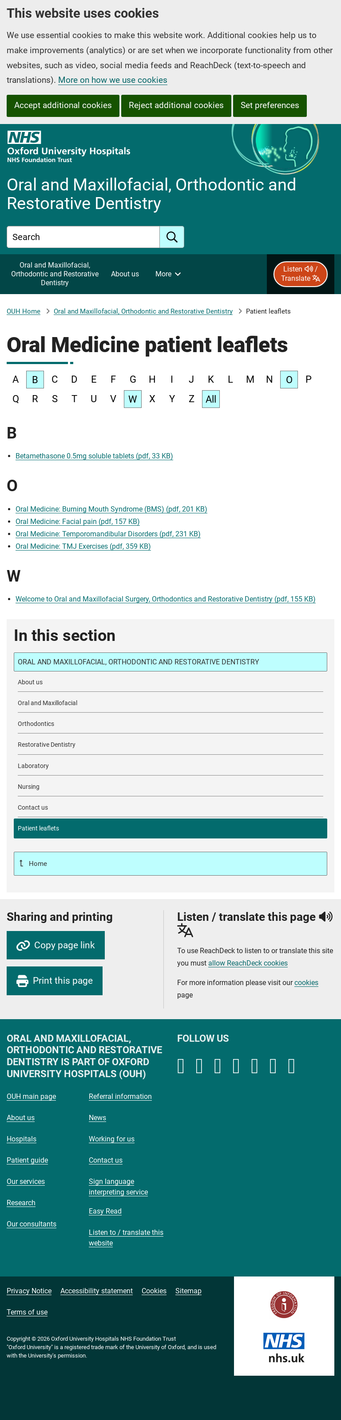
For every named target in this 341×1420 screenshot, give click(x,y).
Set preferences (270, 105)
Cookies (154, 1291)
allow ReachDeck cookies (248, 963)
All (211, 399)
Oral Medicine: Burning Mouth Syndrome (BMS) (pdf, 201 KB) (111, 509)
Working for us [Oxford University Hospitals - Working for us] (112, 1139)
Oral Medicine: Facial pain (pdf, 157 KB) (78, 521)
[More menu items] (168, 274)
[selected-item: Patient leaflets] (170, 828)
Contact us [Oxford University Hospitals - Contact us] (106, 1160)
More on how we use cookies (112, 80)
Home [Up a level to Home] (37, 864)
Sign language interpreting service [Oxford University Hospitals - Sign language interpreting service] (118, 1186)
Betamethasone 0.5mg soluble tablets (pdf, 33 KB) (94, 456)
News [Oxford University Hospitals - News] (97, 1117)
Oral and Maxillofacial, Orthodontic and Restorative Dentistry (143, 311)
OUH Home (23, 311)
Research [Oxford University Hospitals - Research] (21, 1203)
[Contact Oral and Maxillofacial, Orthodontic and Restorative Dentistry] (170, 808)
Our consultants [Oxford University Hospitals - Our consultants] (31, 1224)
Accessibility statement (96, 1291)
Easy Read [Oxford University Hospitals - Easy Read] (105, 1211)
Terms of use (27, 1312)
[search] (172, 237)
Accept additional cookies (63, 105)
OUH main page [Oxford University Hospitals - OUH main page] (31, 1096)
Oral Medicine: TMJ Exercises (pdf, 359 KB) (83, 546)
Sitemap (188, 1291)
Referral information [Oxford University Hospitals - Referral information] (120, 1096)
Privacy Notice (29, 1291)
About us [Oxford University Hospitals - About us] (21, 1117)
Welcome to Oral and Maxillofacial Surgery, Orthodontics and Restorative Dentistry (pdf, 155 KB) (166, 599)
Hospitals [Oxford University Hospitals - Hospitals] (21, 1139)
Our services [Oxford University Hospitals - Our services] (26, 1181)
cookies (306, 982)
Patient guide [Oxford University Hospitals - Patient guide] (27, 1160)
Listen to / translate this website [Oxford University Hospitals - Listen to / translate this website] (126, 1237)
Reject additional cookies (176, 105)
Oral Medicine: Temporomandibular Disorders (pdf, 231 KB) (108, 534)
